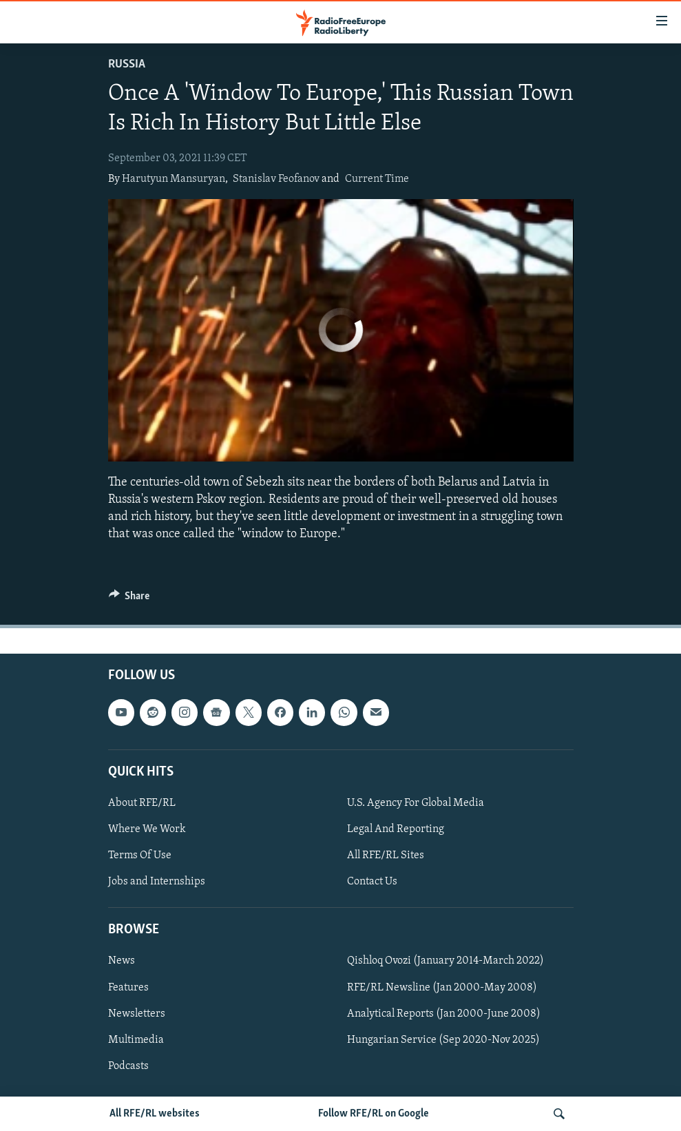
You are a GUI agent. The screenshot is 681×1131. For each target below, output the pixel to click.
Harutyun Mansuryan (173, 179)
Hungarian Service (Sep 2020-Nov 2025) (443, 1040)
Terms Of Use (139, 855)
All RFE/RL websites (154, 1113)
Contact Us (372, 881)
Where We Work (147, 829)
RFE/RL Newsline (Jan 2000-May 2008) (442, 987)
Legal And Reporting (395, 829)
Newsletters (136, 1013)
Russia (126, 64)
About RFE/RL (142, 803)
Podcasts (128, 1066)
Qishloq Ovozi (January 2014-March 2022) (445, 961)
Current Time (377, 179)
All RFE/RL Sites (385, 855)
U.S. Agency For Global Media (415, 803)
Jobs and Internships (156, 881)
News (121, 961)
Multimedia (136, 1040)
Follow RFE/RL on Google (373, 1113)
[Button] (129, 599)
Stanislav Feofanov (276, 179)
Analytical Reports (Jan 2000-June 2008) (444, 1013)
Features (128, 987)
